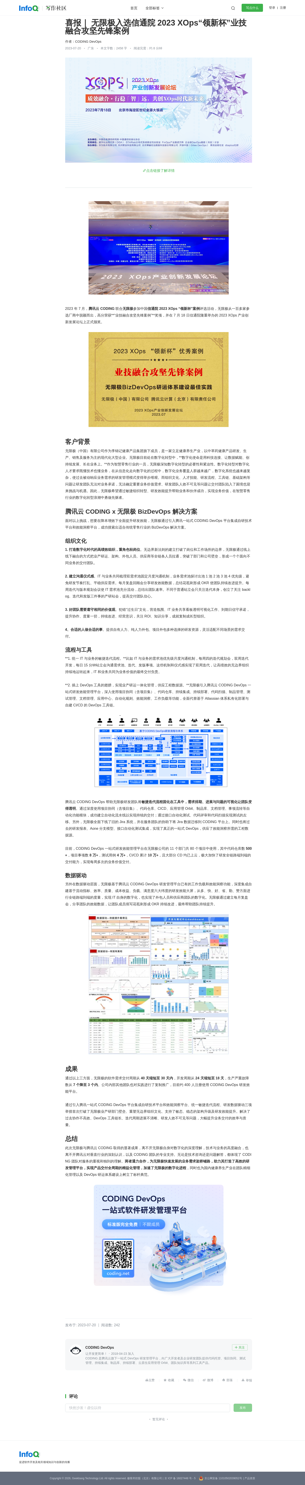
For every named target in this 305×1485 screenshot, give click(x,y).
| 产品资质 (249, 1478)
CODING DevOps (88, 41)
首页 (133, 8)
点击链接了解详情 (160, 170)
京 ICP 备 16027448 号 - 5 (180, 1478)
